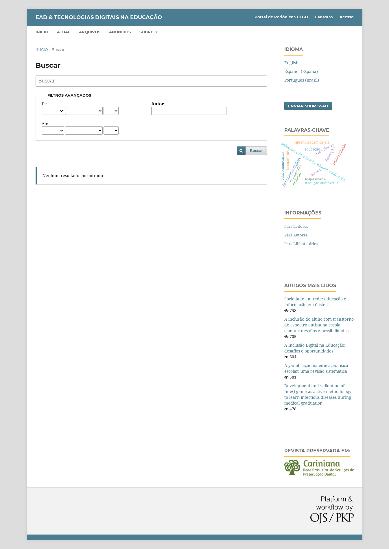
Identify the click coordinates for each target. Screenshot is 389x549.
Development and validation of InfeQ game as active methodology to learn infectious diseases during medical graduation (317, 394)
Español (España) (301, 71)
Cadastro (324, 16)
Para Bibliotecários (301, 243)
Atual (63, 32)
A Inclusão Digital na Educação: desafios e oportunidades (314, 348)
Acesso (347, 16)
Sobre (146, 32)
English (291, 62)
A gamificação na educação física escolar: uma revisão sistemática (316, 368)
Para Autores (295, 235)
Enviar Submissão (308, 106)
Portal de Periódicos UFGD (281, 16)
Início (42, 32)
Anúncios (120, 32)
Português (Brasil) (301, 80)
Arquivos (89, 32)
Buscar (256, 150)
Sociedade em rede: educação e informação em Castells (315, 301)
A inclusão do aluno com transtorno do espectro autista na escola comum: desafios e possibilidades (319, 324)
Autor (157, 104)
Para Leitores (296, 226)
